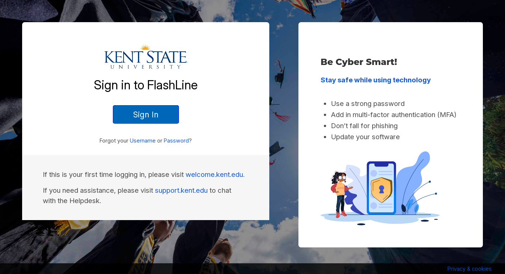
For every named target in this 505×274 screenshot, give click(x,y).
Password (176, 140)
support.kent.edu (181, 190)
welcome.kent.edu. (215, 174)
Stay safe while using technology (376, 80)
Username (143, 140)
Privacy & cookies (469, 269)
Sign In (146, 114)
